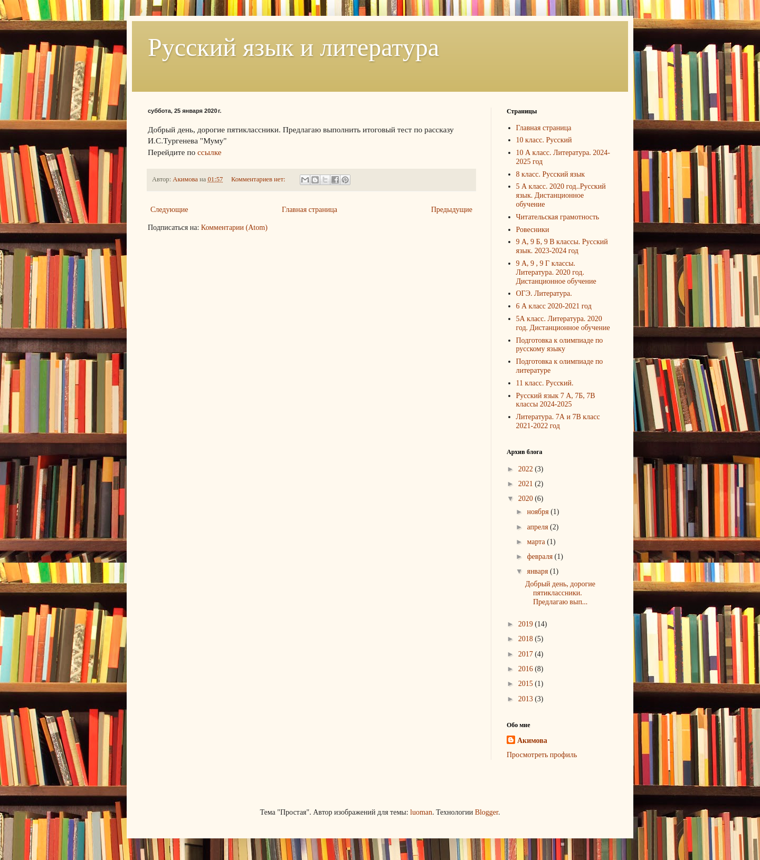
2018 (526, 639)
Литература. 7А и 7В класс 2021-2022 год (558, 421)
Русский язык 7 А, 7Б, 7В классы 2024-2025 (555, 400)
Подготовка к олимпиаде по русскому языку (559, 344)
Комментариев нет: (259, 179)
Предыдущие (451, 210)
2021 (526, 484)
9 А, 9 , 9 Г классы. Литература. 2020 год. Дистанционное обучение (556, 272)
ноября (538, 512)
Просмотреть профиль (542, 755)
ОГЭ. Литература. (544, 293)
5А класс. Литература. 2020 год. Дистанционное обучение (563, 323)
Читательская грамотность (558, 217)
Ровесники (532, 230)
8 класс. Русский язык (550, 174)
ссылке (210, 152)
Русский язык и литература (293, 47)
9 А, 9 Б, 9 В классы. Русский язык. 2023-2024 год (562, 246)
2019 (526, 624)
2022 (526, 469)
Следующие (169, 210)
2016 (526, 669)
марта (537, 542)
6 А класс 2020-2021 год (554, 306)
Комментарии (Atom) (234, 227)
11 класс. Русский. (545, 383)
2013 (526, 699)
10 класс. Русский (544, 140)
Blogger (486, 812)
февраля (540, 557)
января (538, 571)
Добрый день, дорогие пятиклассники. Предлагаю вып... (560, 593)
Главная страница (309, 210)
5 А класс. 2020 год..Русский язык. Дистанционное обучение (561, 195)
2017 (526, 654)
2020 (526, 499)
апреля (538, 527)
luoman (421, 812)
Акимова (532, 741)
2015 (526, 684)
